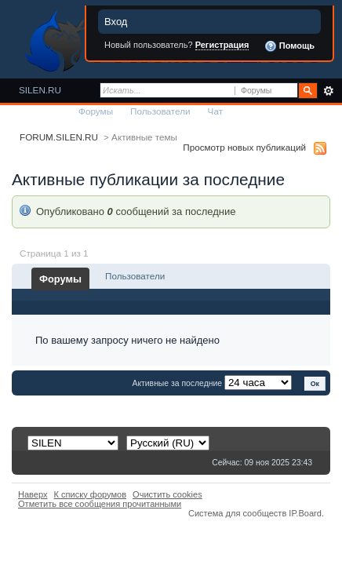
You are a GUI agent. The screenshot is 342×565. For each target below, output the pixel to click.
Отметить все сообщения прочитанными (99, 503)
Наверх (33, 494)
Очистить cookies (167, 494)
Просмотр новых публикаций (244, 147)
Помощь (289, 46)
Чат (215, 111)
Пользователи (160, 111)
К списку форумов (90, 494)
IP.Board (305, 513)
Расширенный (328, 91)
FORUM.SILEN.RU (59, 137)
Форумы (95, 111)
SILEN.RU (40, 90)
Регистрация (222, 44)
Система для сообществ (237, 513)
